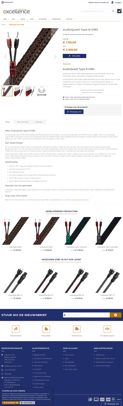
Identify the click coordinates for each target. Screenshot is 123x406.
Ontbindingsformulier (41, 380)
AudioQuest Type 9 (46, 249)
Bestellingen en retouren (104, 362)
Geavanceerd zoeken (102, 366)
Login (67, 358)
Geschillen (37, 369)
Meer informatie (22, 124)
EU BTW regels (39, 384)
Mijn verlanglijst (70, 366)
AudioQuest (78, 201)
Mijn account (69, 355)
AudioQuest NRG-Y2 (15, 297)
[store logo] (17, 11)
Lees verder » (27, 403)
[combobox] (97, 11)
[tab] (8, 123)
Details (7, 124)
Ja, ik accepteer (11, 403)
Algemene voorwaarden (42, 376)
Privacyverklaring (40, 373)
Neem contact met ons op (104, 358)
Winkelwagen (69, 362)
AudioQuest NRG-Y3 (107, 297)
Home (3, 26)
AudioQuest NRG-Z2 (46, 297)
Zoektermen (99, 355)
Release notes (39, 387)
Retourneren (38, 366)
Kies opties (74, 57)
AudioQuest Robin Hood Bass (107, 249)
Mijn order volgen (71, 369)
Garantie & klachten (41, 362)
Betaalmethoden (40, 355)
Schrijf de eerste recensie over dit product (78, 36)
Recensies (39, 124)
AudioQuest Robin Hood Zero (77, 249)
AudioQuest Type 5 (15, 249)
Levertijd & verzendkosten (43, 358)
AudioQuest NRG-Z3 (77, 297)
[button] (8, 2)
